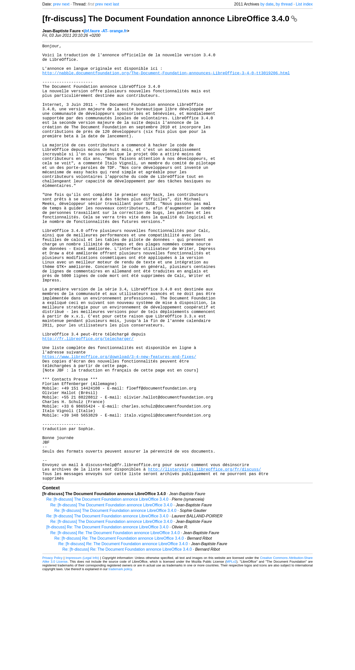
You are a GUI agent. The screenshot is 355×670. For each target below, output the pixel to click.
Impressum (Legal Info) (82, 655)
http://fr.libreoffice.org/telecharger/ (88, 404)
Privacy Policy (52, 655)
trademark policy (120, 666)
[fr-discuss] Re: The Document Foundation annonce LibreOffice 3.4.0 (107, 624)
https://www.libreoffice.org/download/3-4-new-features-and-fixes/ (119, 426)
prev (57, 4)
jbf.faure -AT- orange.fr (105, 31)
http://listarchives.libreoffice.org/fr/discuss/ (204, 564)
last (116, 4)
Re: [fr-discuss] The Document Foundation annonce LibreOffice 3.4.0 (107, 596)
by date (266, 4)
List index (304, 4)
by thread (284, 4)
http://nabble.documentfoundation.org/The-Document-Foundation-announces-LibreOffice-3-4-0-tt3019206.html (166, 80)
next (65, 4)
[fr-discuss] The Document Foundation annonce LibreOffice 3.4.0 (169, 18)
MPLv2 (231, 658)
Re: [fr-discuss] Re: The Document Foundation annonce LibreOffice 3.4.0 (115, 630)
